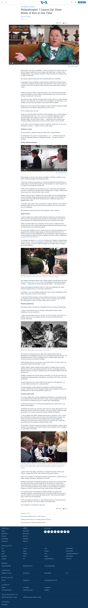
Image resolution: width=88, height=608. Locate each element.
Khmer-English (69, 556)
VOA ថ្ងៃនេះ (4, 536)
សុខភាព (24, 556)
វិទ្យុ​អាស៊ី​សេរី (47, 590)
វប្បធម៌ (46, 553)
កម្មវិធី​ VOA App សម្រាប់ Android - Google (32, 597)
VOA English (26, 587)
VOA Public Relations (6, 590)
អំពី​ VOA (3, 580)
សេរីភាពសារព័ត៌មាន (69, 551)
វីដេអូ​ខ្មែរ (3, 531)
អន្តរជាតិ (3, 551)
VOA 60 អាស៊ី (4, 541)
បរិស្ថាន (46, 548)
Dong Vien (23, 17)
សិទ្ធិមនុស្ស (25, 553)
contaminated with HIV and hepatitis (34, 282)
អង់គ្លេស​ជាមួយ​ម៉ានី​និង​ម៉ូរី (6, 566)
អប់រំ (24, 559)
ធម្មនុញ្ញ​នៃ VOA (26, 580)
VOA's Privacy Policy (28, 590)
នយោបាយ (25, 548)
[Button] (58, 23)
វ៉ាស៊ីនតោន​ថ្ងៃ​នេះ (5, 533)
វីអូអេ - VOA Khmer (29, 149)
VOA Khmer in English (27, 7)
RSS (67, 573)
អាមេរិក (3, 553)
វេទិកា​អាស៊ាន (25, 541)
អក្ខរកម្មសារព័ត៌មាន (69, 548)
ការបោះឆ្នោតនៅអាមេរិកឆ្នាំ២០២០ (72, 553)
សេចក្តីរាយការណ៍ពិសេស (49, 559)
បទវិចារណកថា (68, 559)
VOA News (28, 17)
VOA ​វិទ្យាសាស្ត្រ (5, 539)
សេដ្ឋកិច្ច (24, 551)
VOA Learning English (50, 566)
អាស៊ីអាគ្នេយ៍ (4, 559)
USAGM (3, 587)
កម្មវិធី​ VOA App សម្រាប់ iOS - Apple (9, 597)
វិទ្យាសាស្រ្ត (46, 551)
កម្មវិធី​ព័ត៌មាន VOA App (6, 573)
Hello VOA (25, 536)
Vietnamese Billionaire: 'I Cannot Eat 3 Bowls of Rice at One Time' (32, 27)
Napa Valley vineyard (39, 116)
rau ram (49, 136)
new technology (38, 240)
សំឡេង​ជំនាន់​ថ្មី (25, 539)
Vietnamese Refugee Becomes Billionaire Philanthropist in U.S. (43, 147)
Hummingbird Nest (42, 117)
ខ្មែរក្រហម (46, 556)
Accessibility (47, 587)
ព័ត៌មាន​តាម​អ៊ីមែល (48, 573)
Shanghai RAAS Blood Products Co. (30, 237)
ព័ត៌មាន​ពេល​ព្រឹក (26, 531)
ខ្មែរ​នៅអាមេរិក (4, 556)
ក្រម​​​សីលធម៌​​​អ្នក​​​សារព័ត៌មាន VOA (51, 580)
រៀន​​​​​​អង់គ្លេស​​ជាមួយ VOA (27, 566)
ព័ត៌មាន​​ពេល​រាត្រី (26, 533)
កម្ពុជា (3, 548)
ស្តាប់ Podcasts (26, 573)
